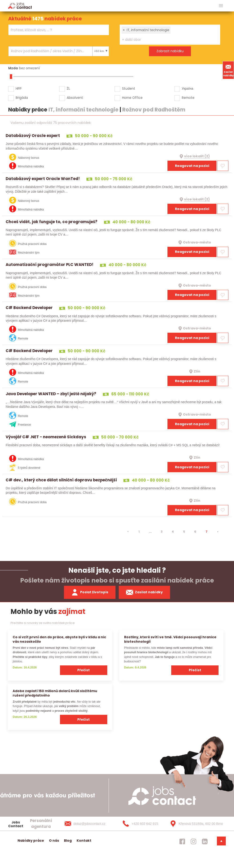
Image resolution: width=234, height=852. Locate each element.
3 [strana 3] (162, 532)
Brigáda (22, 97)
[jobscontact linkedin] (204, 841)
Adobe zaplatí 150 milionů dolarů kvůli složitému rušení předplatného (55, 693)
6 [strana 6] (195, 532)
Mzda (13, 68)
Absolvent (75, 97)
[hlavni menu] (221, 5)
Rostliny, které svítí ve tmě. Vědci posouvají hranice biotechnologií (170, 639)
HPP (19, 88)
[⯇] (128, 531)
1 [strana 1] (139, 532)
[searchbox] (56, 30)
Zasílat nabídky (228, 70)
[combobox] (58, 30)
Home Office (132, 97)
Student (128, 88)
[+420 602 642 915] (142, 823)
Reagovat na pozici (192, 165)
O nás (54, 840)
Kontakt (84, 840)
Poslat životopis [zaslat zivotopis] (89, 592)
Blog (68, 840)
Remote (188, 97)
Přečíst (83, 670)
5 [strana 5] (184, 532)
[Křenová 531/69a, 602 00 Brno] (195, 823)
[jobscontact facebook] (182, 841)
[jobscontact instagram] (193, 841)
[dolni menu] (221, 841)
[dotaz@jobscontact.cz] (90, 823)
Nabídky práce (31, 840)
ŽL (68, 88)
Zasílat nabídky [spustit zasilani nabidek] (144, 592)
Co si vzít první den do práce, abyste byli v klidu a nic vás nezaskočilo (59, 639)
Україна (187, 88)
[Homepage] (20, 5)
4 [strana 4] (173, 532)
